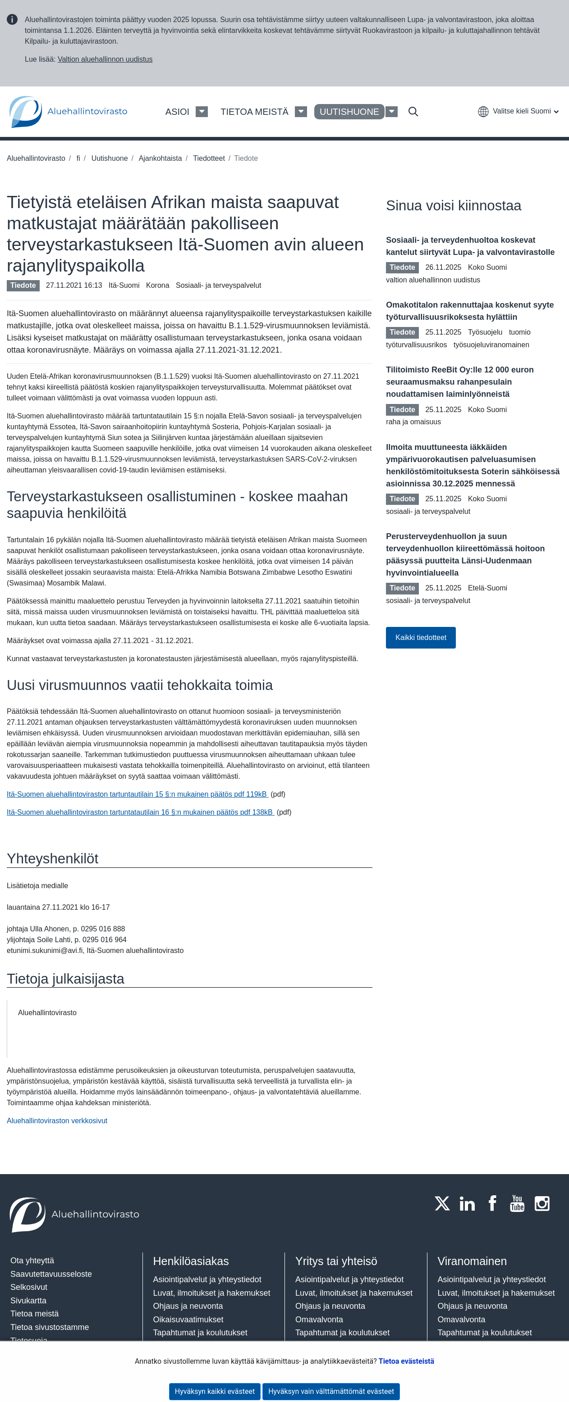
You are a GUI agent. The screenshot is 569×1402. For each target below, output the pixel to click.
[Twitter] (445, 1203)
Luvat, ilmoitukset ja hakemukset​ (212, 1293)
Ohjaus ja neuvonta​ (188, 1306)
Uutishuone (108, 158)
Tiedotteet (208, 158)
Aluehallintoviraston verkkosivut (57, 1121)
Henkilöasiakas (191, 1261)
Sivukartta (28, 1300)
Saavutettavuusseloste (51, 1274)
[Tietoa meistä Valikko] (301, 111)
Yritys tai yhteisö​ (336, 1261)
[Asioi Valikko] (202, 111)
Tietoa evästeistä (406, 1361)
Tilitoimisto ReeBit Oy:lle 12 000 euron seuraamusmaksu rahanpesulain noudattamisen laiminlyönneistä (460, 382)
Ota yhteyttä (32, 1260)
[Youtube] (520, 1203)
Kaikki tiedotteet (420, 637)
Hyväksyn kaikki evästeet (215, 1391)
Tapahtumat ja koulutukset (200, 1332)
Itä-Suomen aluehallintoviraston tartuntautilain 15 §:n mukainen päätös (138, 794)
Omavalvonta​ (462, 1319)
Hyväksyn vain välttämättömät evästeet (331, 1391)
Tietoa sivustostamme (49, 1327)
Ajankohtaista (159, 158)
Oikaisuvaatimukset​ (188, 1319)
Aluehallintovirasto (36, 158)
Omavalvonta (319, 1319)
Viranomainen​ (472, 1261)
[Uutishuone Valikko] (391, 111)
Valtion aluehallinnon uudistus (105, 59)
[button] (518, 111)
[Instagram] (545, 1203)
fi (77, 158)
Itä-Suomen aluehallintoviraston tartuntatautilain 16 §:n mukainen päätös (141, 812)
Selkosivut (28, 1287)
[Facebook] (495, 1203)
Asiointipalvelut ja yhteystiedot (207, 1279)
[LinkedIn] (470, 1203)
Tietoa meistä (34, 1313)
